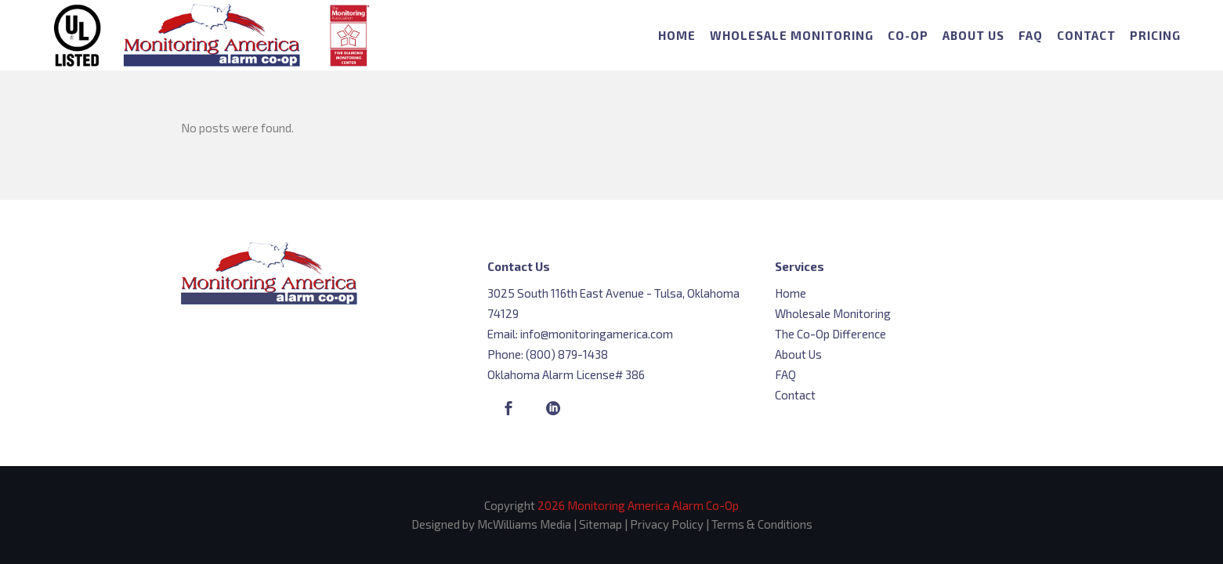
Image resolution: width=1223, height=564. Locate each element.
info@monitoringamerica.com (596, 334)
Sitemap (600, 524)
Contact (795, 395)
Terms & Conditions (761, 524)
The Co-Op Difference (830, 334)
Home (790, 293)
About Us (798, 354)
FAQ (785, 374)
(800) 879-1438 (567, 354)
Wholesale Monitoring (833, 313)
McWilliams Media (524, 524)
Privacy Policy (667, 524)
